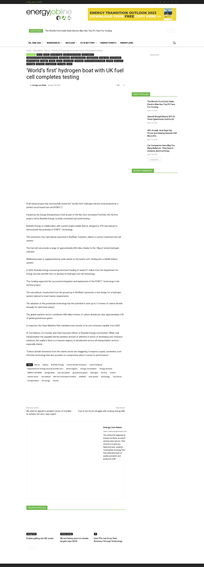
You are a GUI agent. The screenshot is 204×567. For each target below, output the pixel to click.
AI (95, 492)
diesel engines (64, 58)
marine (59, 61)
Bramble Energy (56, 54)
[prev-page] (28, 505)
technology (30, 64)
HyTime (52, 61)
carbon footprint (88, 54)
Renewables (38, 50)
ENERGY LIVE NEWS (34, 330)
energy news (104, 58)
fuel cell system (115, 58)
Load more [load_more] (155, 159)
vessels (69, 64)
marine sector (68, 61)
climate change (66, 492)
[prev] (169, 31)
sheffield (109, 61)
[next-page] (32, 505)
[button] (174, 42)
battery (46, 54)
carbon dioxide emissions (72, 54)
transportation (51, 64)
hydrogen (44, 61)
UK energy (61, 64)
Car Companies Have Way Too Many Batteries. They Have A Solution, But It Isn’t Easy (161, 148)
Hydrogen (94, 330)
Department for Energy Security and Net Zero (42, 58)
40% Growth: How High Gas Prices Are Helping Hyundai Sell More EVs (162, 133)
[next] (173, 31)
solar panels (118, 61)
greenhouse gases (32, 61)
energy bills (31, 492)
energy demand (92, 58)
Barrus (47, 50)
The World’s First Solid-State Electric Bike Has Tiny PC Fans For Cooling (78, 30)
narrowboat (79, 61)
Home (28, 50)
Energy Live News (39, 85)
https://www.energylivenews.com (115, 389)
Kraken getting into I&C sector (39, 496)
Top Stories (40, 64)
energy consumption (78, 58)
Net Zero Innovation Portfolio (94, 61)
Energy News (50, 330)
